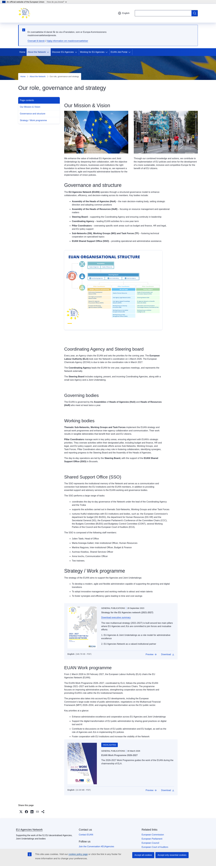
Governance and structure (32, 113)
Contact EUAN (86, 834)
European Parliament (152, 839)
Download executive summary (116, 617)
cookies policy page (78, 854)
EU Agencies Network (29, 829)
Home (22, 52)
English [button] (123, 13)
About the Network (37, 52)
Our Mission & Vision (30, 107)
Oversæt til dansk (36, 41)
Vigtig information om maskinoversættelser (67, 41)
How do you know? (57, 2)
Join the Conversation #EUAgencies (96, 846)
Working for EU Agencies (92, 52)
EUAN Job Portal (119, 52)
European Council (150, 843)
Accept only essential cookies (172, 855)
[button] (151, 654)
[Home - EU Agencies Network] (24, 13)
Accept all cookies (143, 855)
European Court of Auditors (155, 847)
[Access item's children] (48, 52)
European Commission (153, 834)
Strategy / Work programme (33, 120)
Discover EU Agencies (63, 52)
